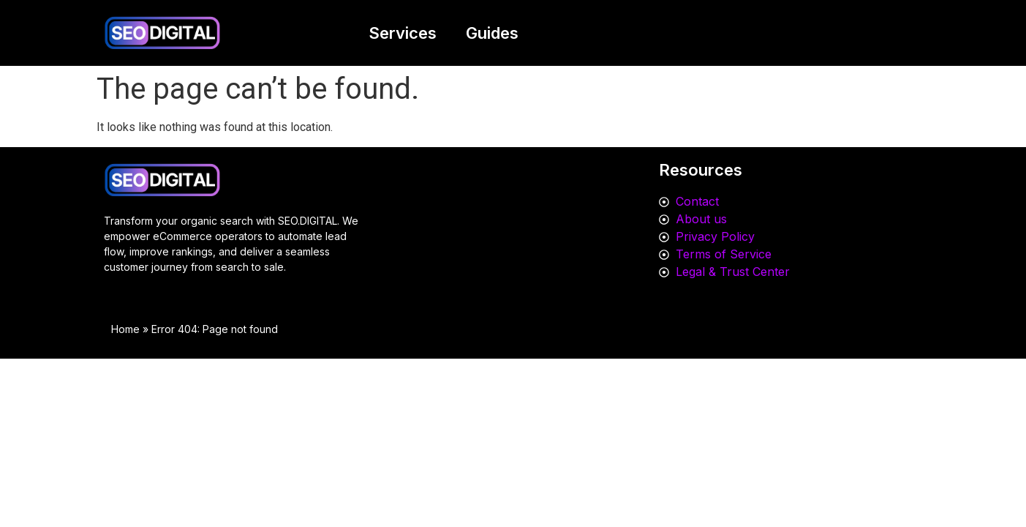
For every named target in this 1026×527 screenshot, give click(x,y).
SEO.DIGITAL (307, 220)
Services (403, 32)
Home (125, 329)
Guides (492, 32)
